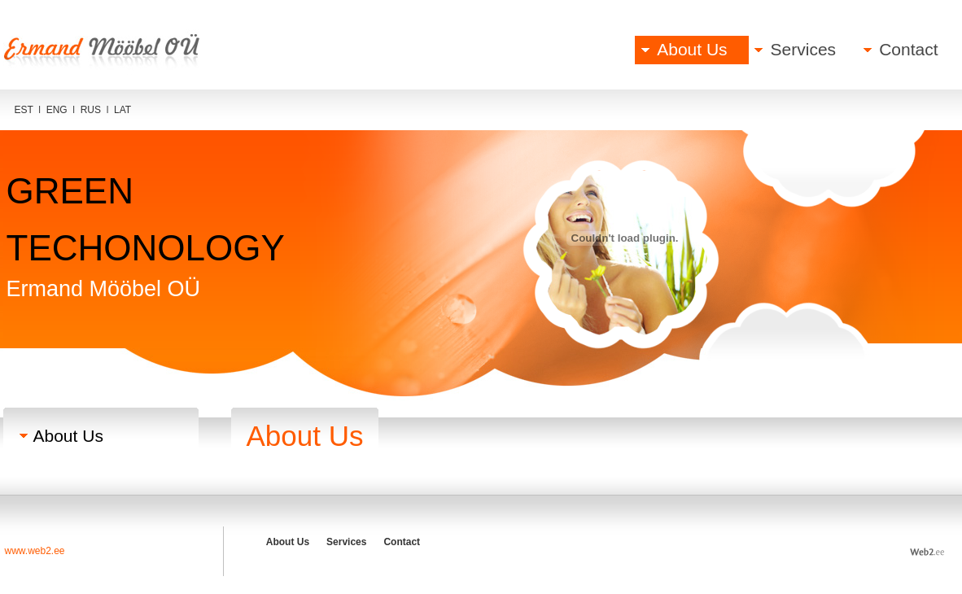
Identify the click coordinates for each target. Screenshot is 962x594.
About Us (692, 49)
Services (804, 49)
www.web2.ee (35, 551)
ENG (57, 110)
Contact (908, 49)
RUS (91, 110)
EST (24, 110)
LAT (122, 110)
